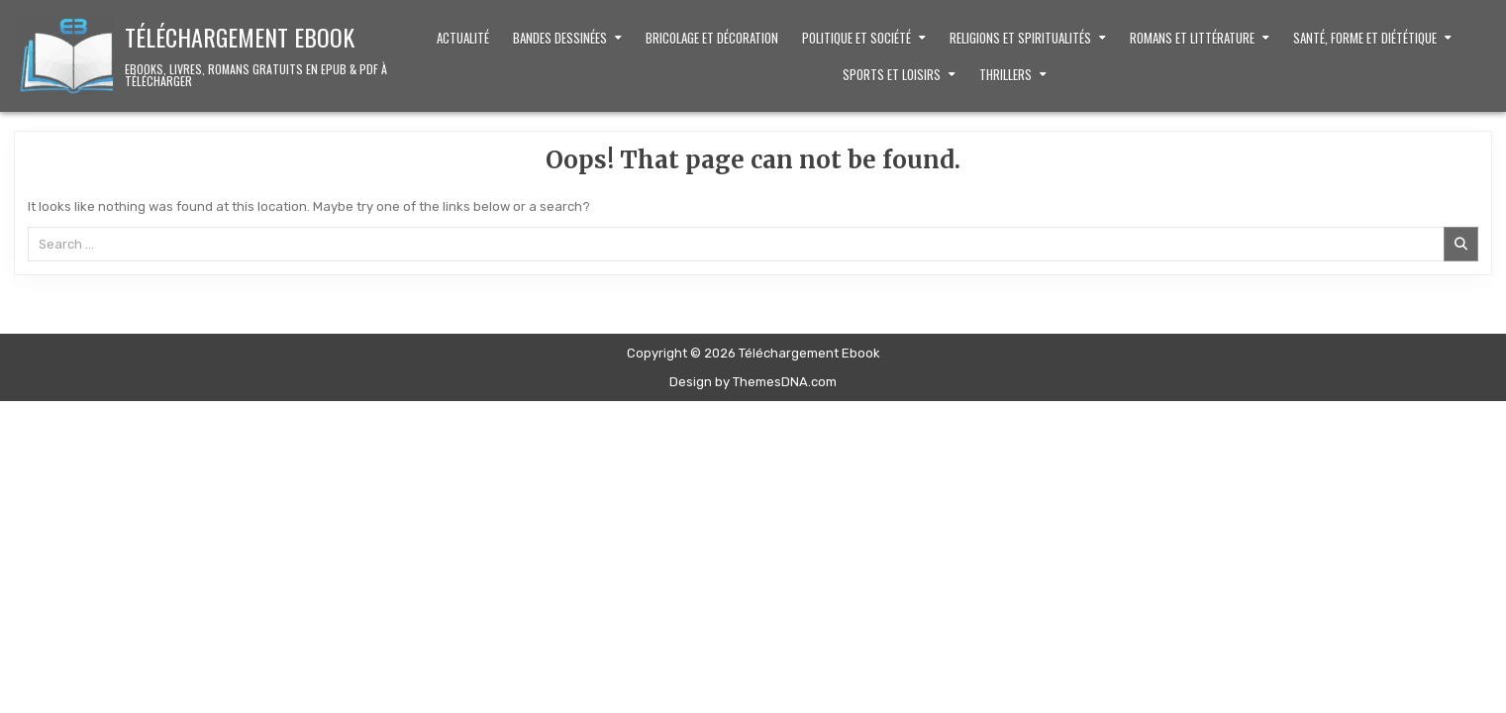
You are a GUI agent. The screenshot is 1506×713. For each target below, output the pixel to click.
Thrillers (1005, 74)
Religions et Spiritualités (1020, 38)
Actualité (463, 38)
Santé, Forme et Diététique (1365, 38)
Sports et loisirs (892, 74)
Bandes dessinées (560, 38)
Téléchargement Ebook (239, 36)
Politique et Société (856, 38)
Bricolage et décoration (712, 38)
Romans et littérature (1192, 38)
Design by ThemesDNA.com (753, 381)
